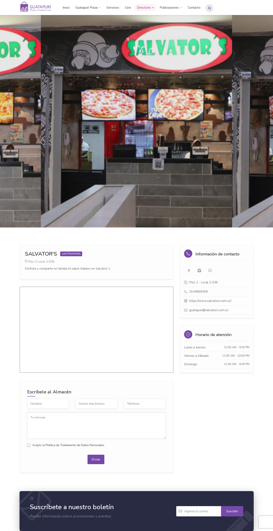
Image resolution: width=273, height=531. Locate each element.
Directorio (144, 7)
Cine (128, 7)
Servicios (112, 7)
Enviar (96, 459)
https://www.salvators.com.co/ (210, 301)
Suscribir (232, 511)
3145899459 (198, 292)
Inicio (66, 7)
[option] (136, 121)
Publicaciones (169, 7)
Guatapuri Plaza (86, 7)
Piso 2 (32, 262)
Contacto (194, 7)
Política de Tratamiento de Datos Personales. (75, 445)
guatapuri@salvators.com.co (208, 310)
